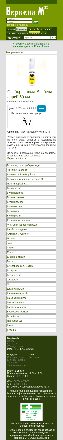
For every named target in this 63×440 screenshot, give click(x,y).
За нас (10, 341)
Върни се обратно (17, 158)
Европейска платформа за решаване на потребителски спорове (32, 424)
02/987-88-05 (20, 384)
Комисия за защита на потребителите (31, 394)
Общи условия (15, 346)
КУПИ (41, 108)
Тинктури (12, 362)
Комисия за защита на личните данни (39, 397)
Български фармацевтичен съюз (24, 393)
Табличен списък (16, 365)
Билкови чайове (16, 360)
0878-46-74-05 (21, 381)
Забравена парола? (17, 25)
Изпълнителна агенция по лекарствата (31, 391)
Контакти (12, 343)
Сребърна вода (32, 155)
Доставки (34, 357)
